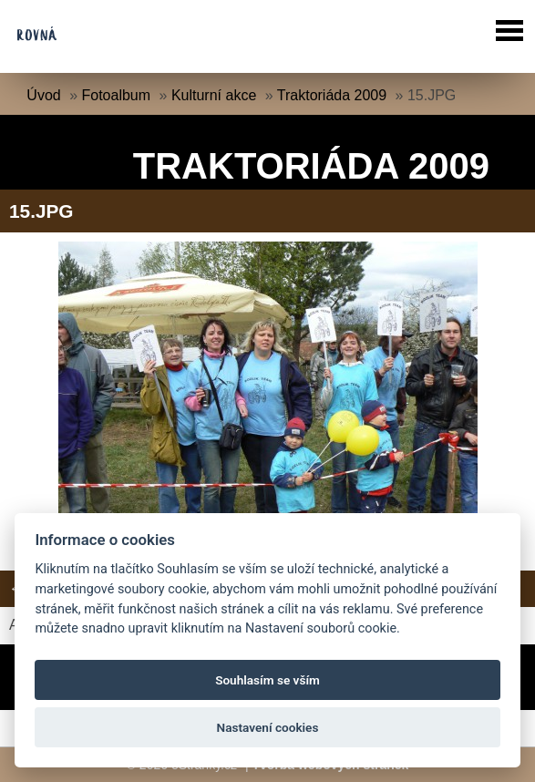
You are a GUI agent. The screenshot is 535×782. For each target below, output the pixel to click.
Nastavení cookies (268, 727)
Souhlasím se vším (267, 680)
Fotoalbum (116, 95)
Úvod (43, 95)
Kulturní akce (213, 95)
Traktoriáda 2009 (331, 95)
